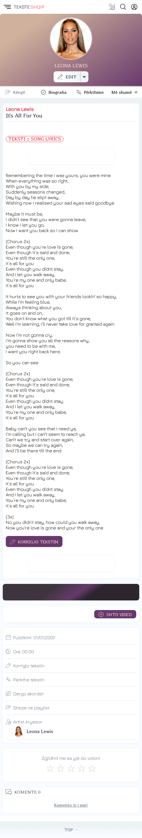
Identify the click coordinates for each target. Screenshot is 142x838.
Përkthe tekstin (28, 679)
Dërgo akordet (28, 693)
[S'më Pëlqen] (50, 768)
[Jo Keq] (60, 768)
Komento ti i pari (71, 804)
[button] (7, 7)
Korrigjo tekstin (28, 665)
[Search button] (123, 6)
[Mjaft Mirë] (81, 768)
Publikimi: (34, 637)
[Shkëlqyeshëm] (92, 768)
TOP (71, 829)
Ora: (23, 651)
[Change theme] (112, 6)
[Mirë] (71, 768)
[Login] (134, 6)
